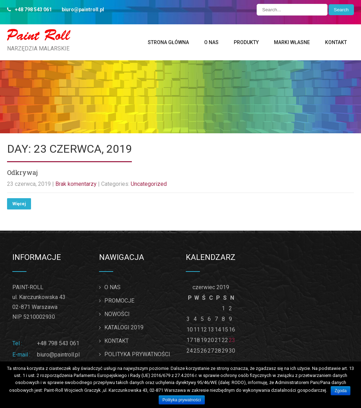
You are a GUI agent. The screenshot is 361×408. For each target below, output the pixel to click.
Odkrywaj (22, 172)
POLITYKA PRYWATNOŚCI (137, 354)
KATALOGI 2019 (123, 327)
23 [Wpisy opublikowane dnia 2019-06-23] (232, 340)
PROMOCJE (119, 300)
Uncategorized (149, 184)
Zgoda (341, 390)
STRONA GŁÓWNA (168, 42)
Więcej (19, 203)
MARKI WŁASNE (292, 42)
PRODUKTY (246, 42)
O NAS (211, 42)
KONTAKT (336, 42)
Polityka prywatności (182, 399)
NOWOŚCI (117, 314)
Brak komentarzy (76, 184)
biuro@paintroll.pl (58, 354)
